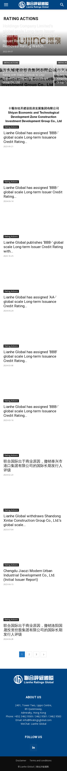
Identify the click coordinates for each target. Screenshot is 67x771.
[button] (6, 5)
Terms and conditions (40, 760)
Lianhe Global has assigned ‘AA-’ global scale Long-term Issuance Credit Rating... (30, 301)
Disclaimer (21, 760)
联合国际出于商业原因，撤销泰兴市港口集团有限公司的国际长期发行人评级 (33, 465)
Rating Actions (11, 63)
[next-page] (44, 654)
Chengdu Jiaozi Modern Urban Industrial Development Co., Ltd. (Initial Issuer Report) (29, 575)
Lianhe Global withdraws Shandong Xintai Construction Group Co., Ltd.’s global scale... (32, 520)
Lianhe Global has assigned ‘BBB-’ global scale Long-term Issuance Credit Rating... (31, 137)
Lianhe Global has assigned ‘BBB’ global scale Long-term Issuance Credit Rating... (30, 356)
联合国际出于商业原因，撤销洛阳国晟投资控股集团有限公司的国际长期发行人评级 (33, 629)
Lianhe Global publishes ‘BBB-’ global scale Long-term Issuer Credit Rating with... (33, 246)
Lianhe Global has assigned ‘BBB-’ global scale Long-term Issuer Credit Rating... (33, 192)
